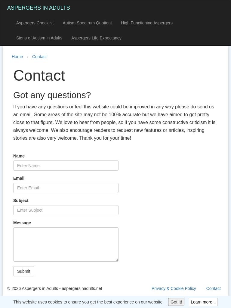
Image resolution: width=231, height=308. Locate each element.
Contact (39, 56)
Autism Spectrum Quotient (87, 22)
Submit (23, 271)
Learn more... (203, 302)
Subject (21, 200)
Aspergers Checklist (35, 22)
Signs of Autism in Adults (39, 38)
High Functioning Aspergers (147, 22)
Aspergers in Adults (38, 8)
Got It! (176, 302)
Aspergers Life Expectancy (96, 38)
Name (19, 156)
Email (18, 178)
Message (22, 222)
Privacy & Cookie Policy (174, 288)
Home (17, 56)
